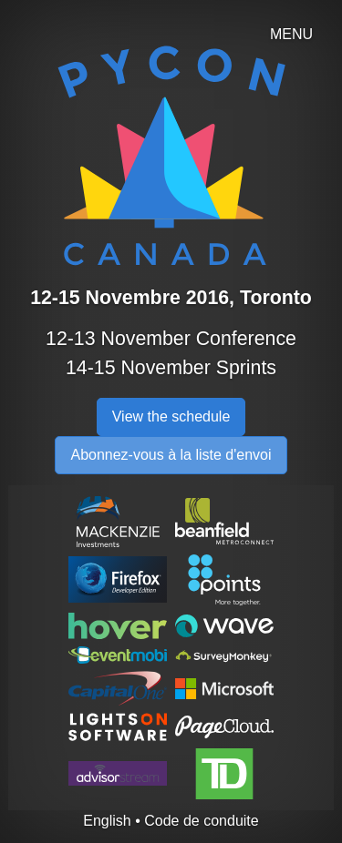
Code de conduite (201, 820)
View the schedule (171, 416)
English (106, 820)
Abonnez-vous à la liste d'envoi (170, 454)
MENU (291, 34)
